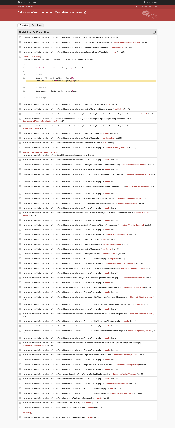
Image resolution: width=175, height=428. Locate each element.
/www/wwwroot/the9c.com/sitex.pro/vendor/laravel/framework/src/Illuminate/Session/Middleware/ (70, 198)
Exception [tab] (23, 25)
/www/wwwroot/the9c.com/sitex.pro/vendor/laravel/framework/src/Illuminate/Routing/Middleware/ (72, 165)
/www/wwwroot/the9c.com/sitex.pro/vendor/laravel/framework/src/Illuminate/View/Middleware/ (74, 186)
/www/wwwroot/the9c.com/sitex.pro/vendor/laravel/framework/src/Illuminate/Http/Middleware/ (68, 355)
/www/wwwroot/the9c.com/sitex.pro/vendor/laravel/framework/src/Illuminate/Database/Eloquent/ (66, 47)
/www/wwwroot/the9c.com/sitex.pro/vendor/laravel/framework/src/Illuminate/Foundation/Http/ (65, 258)
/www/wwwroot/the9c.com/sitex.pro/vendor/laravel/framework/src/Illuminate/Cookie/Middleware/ (77, 213)
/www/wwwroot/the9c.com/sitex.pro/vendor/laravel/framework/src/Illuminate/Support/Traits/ (68, 37)
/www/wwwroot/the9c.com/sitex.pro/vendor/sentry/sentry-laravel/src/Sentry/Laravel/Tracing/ (67, 374)
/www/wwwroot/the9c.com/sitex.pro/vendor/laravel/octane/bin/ (54, 408)
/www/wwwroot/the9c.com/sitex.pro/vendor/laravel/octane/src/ (59, 398)
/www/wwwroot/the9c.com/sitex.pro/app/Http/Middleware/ (56, 155)
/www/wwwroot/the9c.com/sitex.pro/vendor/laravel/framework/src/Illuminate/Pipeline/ (63, 148)
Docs (151, 2)
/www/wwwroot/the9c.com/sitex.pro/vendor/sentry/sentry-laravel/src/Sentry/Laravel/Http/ (71, 268)
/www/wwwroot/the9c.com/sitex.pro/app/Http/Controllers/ (55, 59)
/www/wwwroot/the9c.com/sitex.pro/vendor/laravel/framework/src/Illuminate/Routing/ (63, 104)
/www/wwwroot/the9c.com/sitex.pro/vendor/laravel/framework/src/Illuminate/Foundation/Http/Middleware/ (74, 174)
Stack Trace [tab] (37, 25)
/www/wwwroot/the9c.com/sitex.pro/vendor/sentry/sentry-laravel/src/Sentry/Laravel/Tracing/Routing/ (80, 114)
